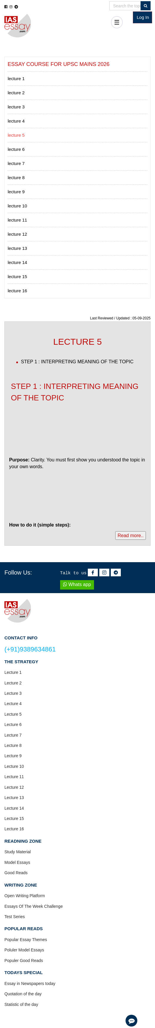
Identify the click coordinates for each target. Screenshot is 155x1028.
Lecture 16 (14, 828)
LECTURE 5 (77, 341)
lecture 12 (17, 234)
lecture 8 (16, 177)
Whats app (77, 584)
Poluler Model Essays (24, 950)
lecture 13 (17, 248)
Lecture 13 (14, 797)
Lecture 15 (14, 818)
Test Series (14, 916)
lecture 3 (16, 106)
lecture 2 (16, 92)
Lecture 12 (14, 787)
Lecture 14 (14, 808)
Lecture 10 (14, 766)
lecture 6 (16, 149)
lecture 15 (17, 276)
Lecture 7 (13, 735)
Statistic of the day (21, 1004)
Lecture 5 (13, 714)
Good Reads (16, 872)
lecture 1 (16, 78)
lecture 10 (17, 205)
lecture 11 (17, 219)
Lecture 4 (13, 703)
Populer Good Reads (23, 960)
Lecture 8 (13, 745)
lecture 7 (16, 163)
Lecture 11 (14, 776)
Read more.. (131, 535)
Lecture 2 (13, 683)
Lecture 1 (13, 672)
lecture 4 (16, 120)
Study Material (17, 851)
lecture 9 (16, 191)
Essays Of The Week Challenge (33, 906)
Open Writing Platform (24, 895)
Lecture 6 (13, 724)
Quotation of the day (23, 993)
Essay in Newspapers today (29, 983)
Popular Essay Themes (25, 939)
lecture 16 (17, 290)
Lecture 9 (13, 755)
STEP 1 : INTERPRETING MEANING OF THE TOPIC (77, 361)
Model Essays (17, 862)
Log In (143, 17)
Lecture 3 (13, 693)
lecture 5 (16, 135)
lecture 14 (17, 262)
